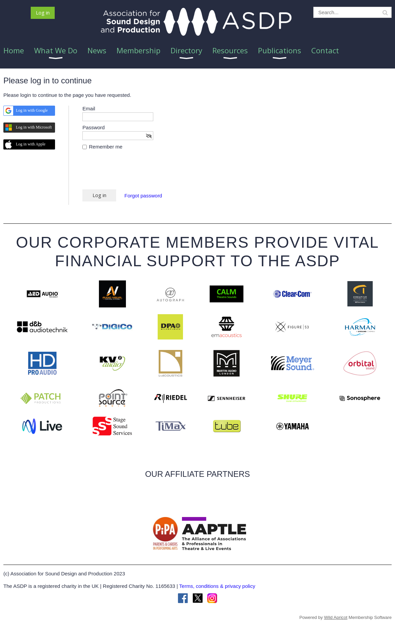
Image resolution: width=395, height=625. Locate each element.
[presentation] (133, 173)
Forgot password (143, 195)
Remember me (106, 147)
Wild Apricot (335, 617)
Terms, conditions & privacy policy (217, 586)
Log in (43, 12)
